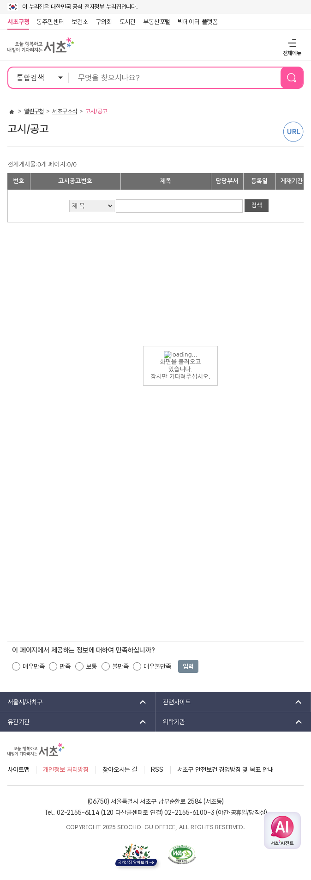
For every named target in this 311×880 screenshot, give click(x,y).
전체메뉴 (291, 43)
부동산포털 (156, 21)
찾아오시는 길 (119, 769)
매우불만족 (157, 666)
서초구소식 (64, 111)
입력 (188, 666)
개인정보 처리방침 (66, 769)
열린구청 (34, 111)
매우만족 (33, 666)
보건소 (80, 21)
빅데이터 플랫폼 (198, 21)
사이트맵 (18, 769)
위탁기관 (230, 722)
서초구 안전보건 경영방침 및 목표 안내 (225, 769)
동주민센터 (48, 21)
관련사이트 (229, 702)
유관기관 (74, 722)
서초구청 (18, 21)
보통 (91, 666)
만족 (65, 666)
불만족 (120, 666)
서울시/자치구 (74, 702)
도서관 (128, 21)
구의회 (104, 21)
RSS (157, 769)
